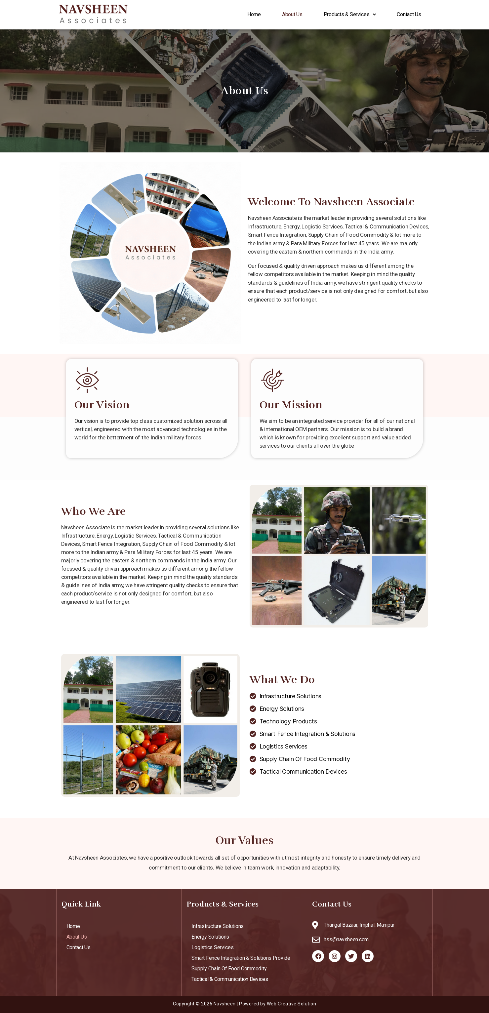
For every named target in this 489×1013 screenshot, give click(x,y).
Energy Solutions (210, 937)
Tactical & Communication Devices (229, 979)
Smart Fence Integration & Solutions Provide (240, 958)
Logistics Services (212, 947)
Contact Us (409, 14)
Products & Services (350, 14)
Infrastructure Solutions (217, 926)
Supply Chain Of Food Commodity (228, 968)
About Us (292, 14)
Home (254, 14)
